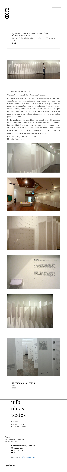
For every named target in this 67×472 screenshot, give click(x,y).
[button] (56, 7)
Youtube (15, 453)
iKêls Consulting (28, 457)
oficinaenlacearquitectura (23, 445)
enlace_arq (17, 448)
